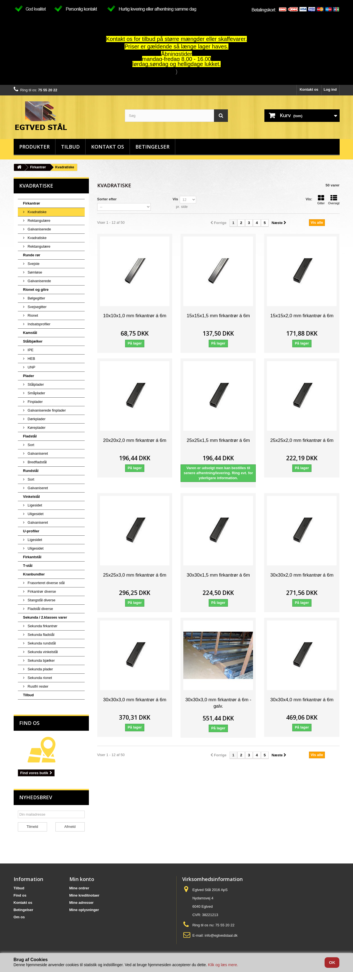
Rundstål (31, 471)
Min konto (81, 879)
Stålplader (35, 384)
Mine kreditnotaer (84, 895)
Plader (28, 376)
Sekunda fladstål (41, 635)
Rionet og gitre (36, 289)
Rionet (32, 315)
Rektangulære (38, 220)
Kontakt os (309, 89)
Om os (19, 917)
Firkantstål (32, 557)
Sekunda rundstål (41, 643)
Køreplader (36, 427)
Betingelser (152, 146)
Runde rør (31, 255)
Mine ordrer (79, 888)
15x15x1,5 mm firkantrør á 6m (218, 315)
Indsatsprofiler (38, 324)
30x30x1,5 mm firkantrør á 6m (218, 575)
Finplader (35, 402)
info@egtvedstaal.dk (221, 935)
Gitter (321, 200)
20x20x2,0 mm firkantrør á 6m (134, 440)
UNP (31, 367)
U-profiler (31, 531)
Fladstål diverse (40, 609)
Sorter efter (107, 199)
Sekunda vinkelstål (42, 652)
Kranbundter (34, 574)
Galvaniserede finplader (46, 410)
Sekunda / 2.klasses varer (45, 617)
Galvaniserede (39, 229)
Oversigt (334, 200)
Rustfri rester (37, 686)
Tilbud (70, 146)
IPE (30, 350)
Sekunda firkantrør (42, 626)
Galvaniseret (37, 453)
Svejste (33, 264)
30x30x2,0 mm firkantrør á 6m (301, 575)
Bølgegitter (36, 298)
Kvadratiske (37, 212)
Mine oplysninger (84, 910)
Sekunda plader (40, 669)
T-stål (28, 565)
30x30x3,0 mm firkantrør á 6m (134, 699)
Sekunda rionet (39, 678)
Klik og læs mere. (223, 965)
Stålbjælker (33, 341)
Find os (29, 723)
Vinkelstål (31, 496)
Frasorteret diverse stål (46, 583)
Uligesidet (35, 514)
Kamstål (30, 333)
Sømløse (34, 272)
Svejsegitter (37, 307)
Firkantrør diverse (41, 591)
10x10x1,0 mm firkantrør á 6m (134, 315)
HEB (31, 358)
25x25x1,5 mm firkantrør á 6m (218, 440)
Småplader (36, 393)
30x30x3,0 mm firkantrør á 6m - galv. (218, 703)
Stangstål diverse (41, 600)
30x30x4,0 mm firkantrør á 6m (301, 699)
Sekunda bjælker (41, 660)
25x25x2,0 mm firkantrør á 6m (301, 440)
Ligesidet (34, 505)
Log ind (330, 89)
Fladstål (30, 436)
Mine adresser (81, 902)
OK (332, 962)
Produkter (34, 146)
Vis (175, 199)
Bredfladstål (37, 462)
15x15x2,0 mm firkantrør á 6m (301, 315)
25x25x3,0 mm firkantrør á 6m (134, 575)
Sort (30, 445)
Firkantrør (38, 167)
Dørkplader (36, 419)
